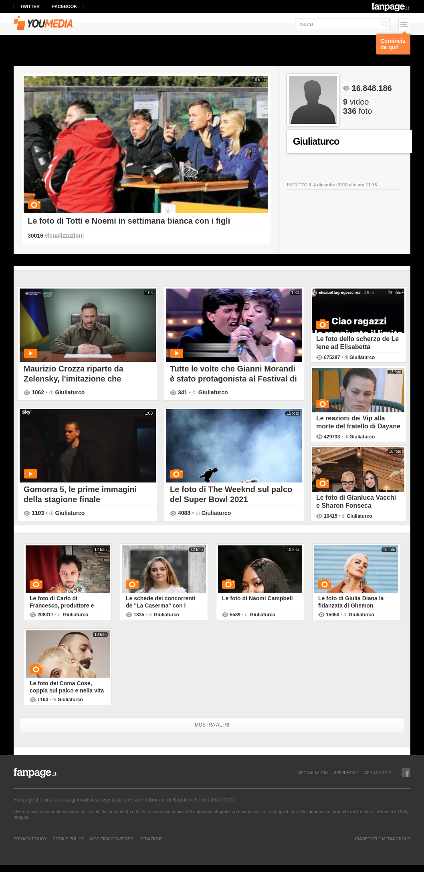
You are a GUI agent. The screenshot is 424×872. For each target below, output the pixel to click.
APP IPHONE (346, 773)
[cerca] (342, 24)
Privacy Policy (30, 839)
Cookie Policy (68, 839)
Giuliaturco (70, 392)
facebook (64, 6)
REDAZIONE (151, 839)
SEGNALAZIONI (313, 773)
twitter (30, 6)
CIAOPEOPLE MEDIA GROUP (382, 839)
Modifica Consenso (111, 839)
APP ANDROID (378, 773)
